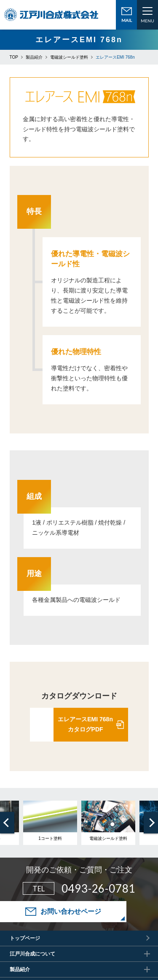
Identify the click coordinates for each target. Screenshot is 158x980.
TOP (14, 57)
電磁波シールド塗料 (69, 57)
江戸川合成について (32, 954)
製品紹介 (34, 57)
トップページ (25, 938)
